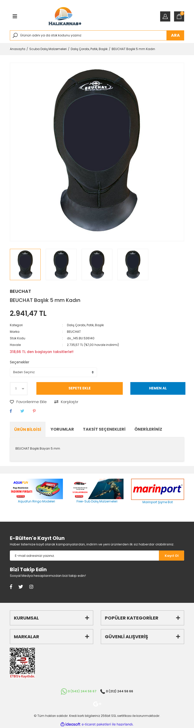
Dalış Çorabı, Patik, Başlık (85, 325)
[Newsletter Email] (84, 555)
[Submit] (171, 555)
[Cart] (179, 16)
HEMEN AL (158, 388)
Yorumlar (62, 429)
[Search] (97, 35)
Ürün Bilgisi (27, 429)
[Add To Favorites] (28, 402)
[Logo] (65, 16)
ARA (175, 35)
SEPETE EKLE (79, 388)
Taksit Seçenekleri (104, 429)
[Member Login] (165, 16)
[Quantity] (18, 388)
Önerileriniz (148, 429)
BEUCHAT (20, 291)
